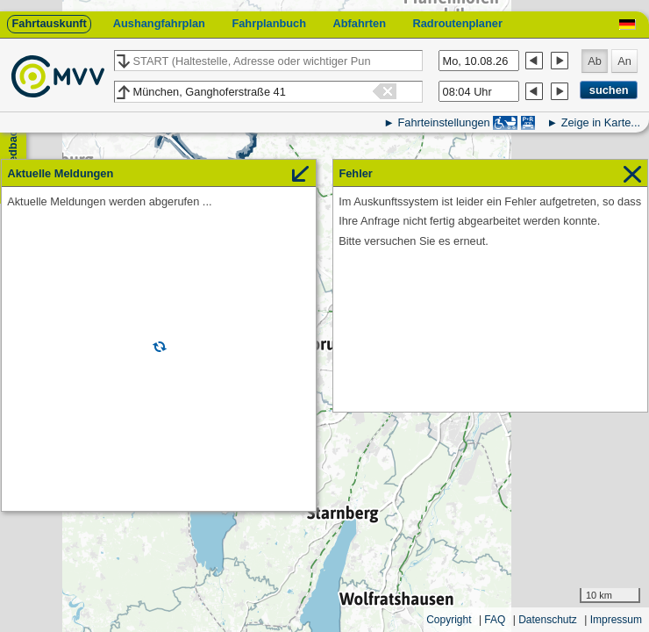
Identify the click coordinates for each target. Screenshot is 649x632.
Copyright (448, 620)
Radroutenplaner (457, 23)
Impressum (616, 620)
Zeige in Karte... (600, 122)
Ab (595, 61)
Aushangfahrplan (159, 23)
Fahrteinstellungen (443, 122)
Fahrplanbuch (269, 23)
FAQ (494, 620)
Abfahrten (359, 23)
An (624, 61)
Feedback (12, 150)
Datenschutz (547, 620)
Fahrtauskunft (48, 23)
